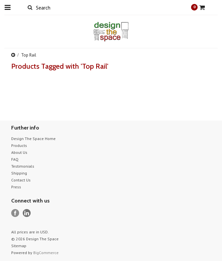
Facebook (15, 213)
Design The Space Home (33, 138)
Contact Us (21, 180)
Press (16, 186)
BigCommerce (46, 252)
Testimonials (22, 166)
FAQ (14, 159)
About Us (19, 152)
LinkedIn (27, 213)
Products (19, 145)
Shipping (19, 173)
